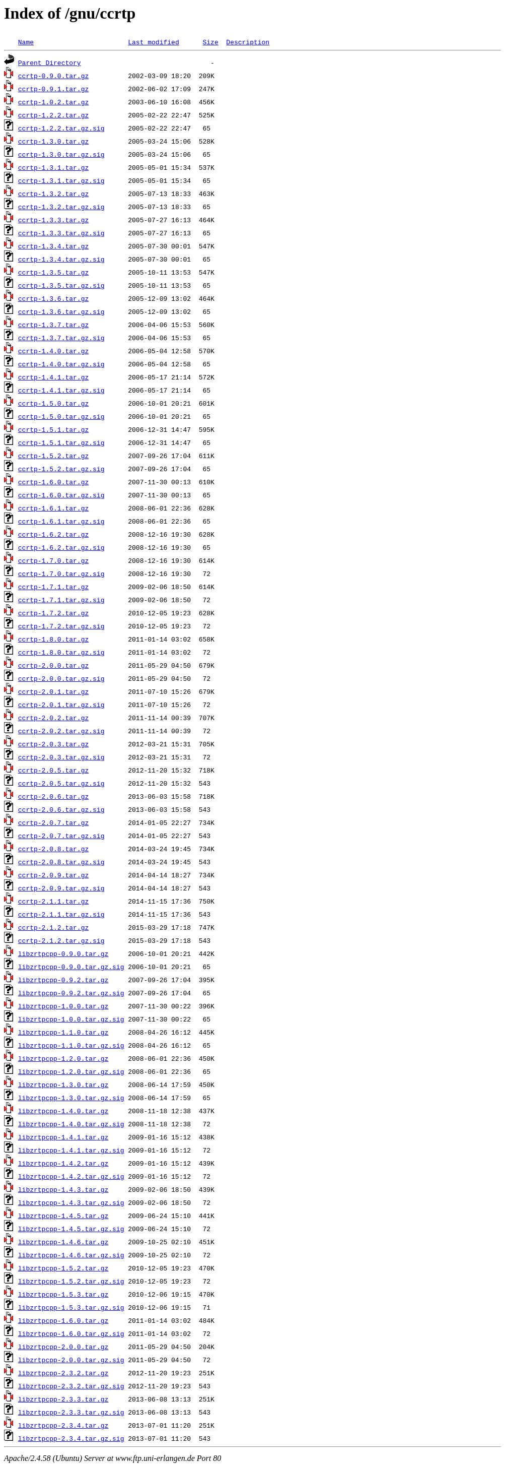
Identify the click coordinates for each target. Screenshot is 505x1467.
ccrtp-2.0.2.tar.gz (53, 717)
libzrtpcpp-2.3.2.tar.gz (63, 1372)
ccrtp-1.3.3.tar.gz (53, 219)
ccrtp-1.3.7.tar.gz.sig (61, 337)
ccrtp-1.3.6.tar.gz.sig (61, 311)
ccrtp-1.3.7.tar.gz (53, 324)
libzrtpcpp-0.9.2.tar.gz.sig (71, 992)
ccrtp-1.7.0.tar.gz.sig (61, 573)
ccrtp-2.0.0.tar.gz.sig (61, 678)
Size (210, 41)
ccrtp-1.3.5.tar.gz (53, 272)
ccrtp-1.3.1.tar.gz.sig (61, 180)
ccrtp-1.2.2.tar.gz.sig (61, 128)
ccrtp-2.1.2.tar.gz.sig (61, 940)
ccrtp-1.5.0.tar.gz (53, 403)
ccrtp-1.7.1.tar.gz (53, 586)
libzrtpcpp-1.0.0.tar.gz (63, 1005)
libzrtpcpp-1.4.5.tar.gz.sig (71, 1228)
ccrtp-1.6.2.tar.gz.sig (61, 547)
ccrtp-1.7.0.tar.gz (53, 560)
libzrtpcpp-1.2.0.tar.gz (63, 1058)
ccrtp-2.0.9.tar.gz (53, 874)
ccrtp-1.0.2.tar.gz (53, 101)
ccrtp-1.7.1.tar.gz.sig (61, 599)
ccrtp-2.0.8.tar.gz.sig (61, 861)
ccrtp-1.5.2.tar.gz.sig (61, 468)
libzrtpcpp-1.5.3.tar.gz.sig (71, 1307)
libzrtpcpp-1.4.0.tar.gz (63, 1110)
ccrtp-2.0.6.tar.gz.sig (61, 809)
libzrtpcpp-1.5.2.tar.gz (63, 1267)
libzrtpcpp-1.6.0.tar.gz (63, 1320)
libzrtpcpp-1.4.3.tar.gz (63, 1189)
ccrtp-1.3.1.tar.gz (53, 167)
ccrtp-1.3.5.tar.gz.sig (61, 285)
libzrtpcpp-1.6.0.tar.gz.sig (71, 1333)
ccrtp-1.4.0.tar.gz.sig (61, 363)
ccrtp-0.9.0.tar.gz (53, 75)
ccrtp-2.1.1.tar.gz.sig (61, 914)
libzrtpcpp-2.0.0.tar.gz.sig (71, 1359)
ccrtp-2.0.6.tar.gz (53, 796)
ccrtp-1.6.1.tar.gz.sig (61, 521)
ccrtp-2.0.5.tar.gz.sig (61, 783)
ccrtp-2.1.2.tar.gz (53, 927)
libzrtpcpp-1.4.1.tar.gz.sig (71, 1150)
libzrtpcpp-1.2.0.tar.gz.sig (71, 1071)
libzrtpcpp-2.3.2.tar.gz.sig (71, 1385)
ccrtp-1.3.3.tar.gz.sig (61, 232)
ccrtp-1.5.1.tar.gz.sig (61, 442)
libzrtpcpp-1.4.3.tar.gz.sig (71, 1202)
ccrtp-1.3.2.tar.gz (53, 193)
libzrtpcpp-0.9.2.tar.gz (63, 979)
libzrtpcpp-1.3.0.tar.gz (63, 1084)
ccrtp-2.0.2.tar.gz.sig (61, 730)
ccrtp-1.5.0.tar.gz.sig (61, 416)
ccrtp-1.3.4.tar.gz (53, 245)
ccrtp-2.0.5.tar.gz (53, 770)
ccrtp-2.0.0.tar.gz (53, 665)
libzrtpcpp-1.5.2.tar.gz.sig (71, 1281)
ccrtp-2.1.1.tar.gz (53, 901)
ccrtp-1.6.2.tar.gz (53, 534)
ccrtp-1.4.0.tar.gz (53, 350)
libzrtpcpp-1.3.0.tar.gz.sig (71, 1097)
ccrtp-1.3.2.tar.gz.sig (61, 206)
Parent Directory (49, 62)
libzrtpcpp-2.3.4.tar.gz (63, 1425)
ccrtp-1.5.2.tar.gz (53, 455)
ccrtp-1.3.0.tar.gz (53, 141)
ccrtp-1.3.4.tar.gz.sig (61, 259)
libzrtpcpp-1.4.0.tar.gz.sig (71, 1123)
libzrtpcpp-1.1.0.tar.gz (63, 1032)
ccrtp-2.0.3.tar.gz (53, 743)
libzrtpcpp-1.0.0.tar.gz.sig (71, 1019)
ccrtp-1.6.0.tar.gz (53, 481)
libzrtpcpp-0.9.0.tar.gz (63, 953)
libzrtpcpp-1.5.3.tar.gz (63, 1294)
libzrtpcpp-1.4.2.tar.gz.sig (71, 1176)
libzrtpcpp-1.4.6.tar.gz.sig (71, 1254)
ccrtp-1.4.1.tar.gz (53, 376)
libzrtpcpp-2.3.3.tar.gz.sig (71, 1412)
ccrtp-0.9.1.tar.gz (53, 88)
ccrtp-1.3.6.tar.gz (53, 298)
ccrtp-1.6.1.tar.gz (53, 508)
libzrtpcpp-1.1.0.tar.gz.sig (71, 1045)
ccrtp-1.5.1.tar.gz (53, 429)
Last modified (153, 41)
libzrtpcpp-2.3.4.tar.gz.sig (71, 1438)
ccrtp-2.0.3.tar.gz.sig (61, 756)
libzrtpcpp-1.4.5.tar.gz (63, 1215)
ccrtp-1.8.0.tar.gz (53, 639)
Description (247, 41)
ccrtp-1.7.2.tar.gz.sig (61, 625)
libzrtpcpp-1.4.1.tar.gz (63, 1136)
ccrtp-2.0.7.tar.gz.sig (61, 835)
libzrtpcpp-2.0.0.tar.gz (63, 1346)
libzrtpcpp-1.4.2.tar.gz (63, 1163)
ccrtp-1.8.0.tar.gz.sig (61, 652)
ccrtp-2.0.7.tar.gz (53, 822)
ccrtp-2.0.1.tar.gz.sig (61, 704)
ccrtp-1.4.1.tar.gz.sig (61, 390)
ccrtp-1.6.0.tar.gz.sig (61, 494)
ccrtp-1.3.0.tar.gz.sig (61, 154)
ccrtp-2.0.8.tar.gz (53, 848)
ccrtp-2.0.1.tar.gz (53, 691)
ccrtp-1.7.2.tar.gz (53, 612)
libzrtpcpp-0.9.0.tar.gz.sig (71, 966)
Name (26, 41)
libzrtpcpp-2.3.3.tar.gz (63, 1399)
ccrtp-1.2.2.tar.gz (53, 114)
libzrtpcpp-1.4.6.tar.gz (63, 1241)
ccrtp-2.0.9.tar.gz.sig (61, 887)
